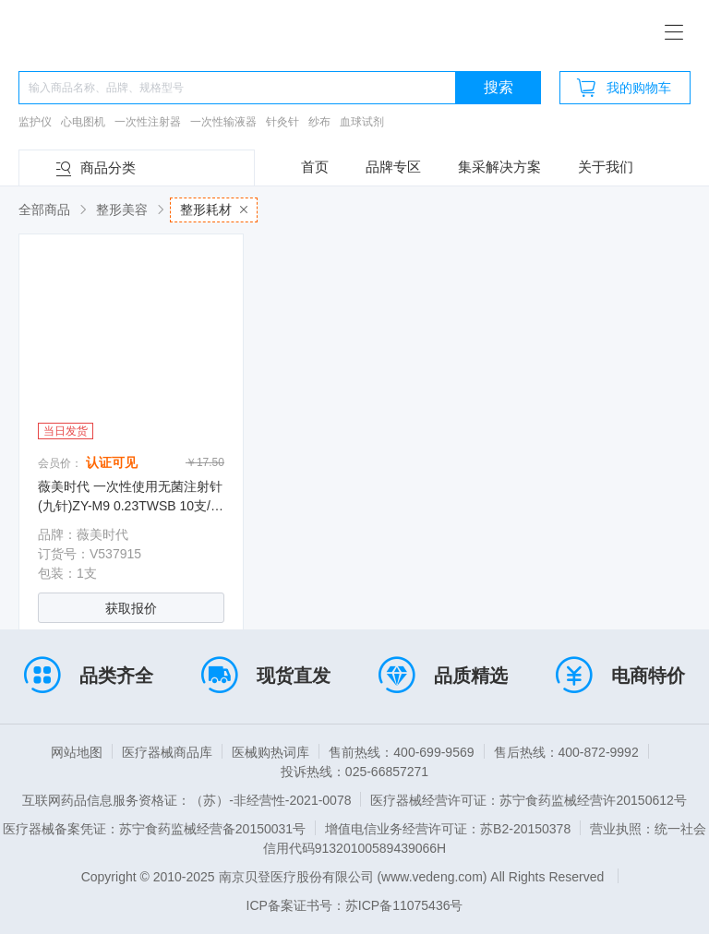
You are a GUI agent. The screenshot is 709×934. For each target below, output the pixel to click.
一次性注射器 (147, 121)
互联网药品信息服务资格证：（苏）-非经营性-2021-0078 (186, 800)
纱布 (319, 121)
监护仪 (35, 121)
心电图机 (83, 121)
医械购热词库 (270, 752)
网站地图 (76, 752)
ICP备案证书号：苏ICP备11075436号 (354, 905)
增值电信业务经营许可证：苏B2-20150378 (448, 828)
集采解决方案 (499, 166)
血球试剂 (362, 121)
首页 (315, 166)
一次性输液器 (223, 121)
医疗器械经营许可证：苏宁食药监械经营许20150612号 (528, 800)
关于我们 (605, 166)
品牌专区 (393, 166)
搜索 (498, 87)
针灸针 (282, 121)
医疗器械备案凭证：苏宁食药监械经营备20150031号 (154, 828)
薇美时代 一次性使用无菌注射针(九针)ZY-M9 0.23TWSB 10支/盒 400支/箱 (130, 506)
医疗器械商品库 (167, 752)
